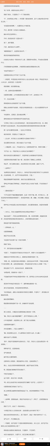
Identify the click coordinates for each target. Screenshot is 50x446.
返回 (3, 2)
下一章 (41, 439)
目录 (25, 439)
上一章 (9, 439)
